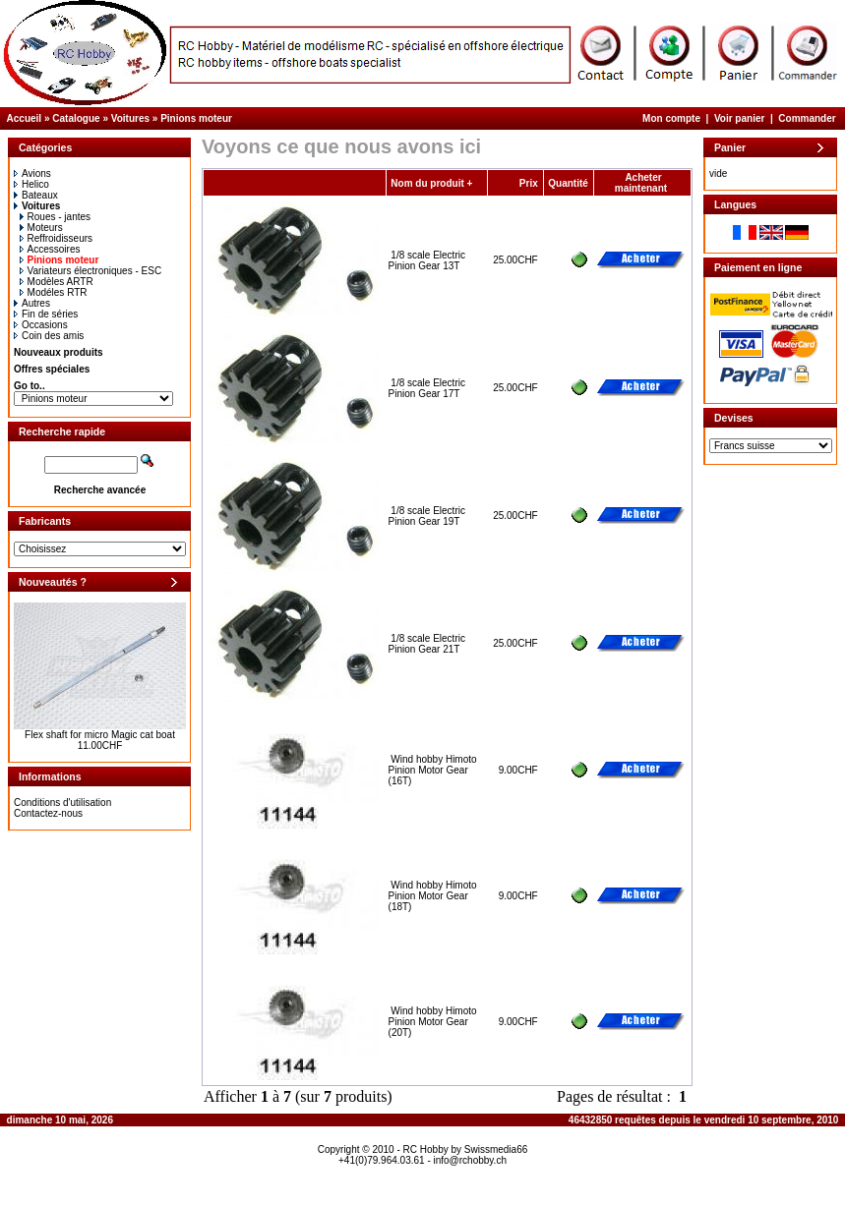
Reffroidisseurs (56, 238)
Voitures (130, 118)
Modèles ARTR (56, 281)
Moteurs (41, 227)
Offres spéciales (52, 369)
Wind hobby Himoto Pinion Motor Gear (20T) (433, 1021)
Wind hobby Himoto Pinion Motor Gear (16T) (433, 770)
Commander (806, 118)
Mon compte (671, 118)
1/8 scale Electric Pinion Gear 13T (427, 260)
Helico (31, 184)
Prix (528, 183)
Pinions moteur (196, 118)
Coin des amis (49, 335)
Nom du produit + (431, 183)
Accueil (24, 118)
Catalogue (75, 118)
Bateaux (36, 195)
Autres (32, 303)
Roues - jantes (55, 216)
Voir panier (739, 118)
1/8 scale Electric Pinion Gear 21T (427, 644)
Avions (32, 173)
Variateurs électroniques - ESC (91, 270)
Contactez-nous (48, 813)
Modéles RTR (54, 292)
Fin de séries (46, 314)
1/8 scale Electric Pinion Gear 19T (427, 516)
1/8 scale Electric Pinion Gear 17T (427, 388)
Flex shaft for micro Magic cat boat (100, 734)
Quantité (568, 183)
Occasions (41, 324)
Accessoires (50, 249)
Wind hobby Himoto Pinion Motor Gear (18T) (433, 896)
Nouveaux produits (58, 352)
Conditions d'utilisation (62, 802)
